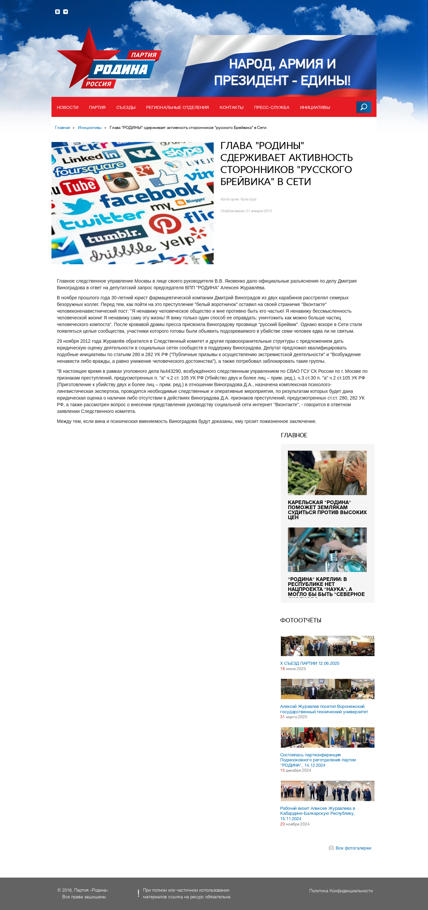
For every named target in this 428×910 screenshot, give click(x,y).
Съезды (125, 107)
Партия (97, 107)
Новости (67, 107)
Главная (62, 127)
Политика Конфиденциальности (341, 890)
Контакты (231, 107)
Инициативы (315, 107)
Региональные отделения (177, 107)
